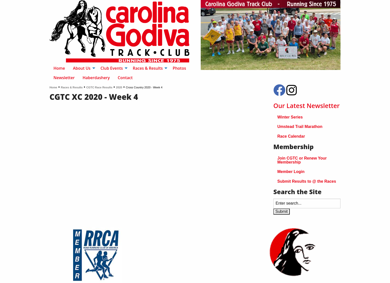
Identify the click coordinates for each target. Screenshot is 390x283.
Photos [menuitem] (179, 68)
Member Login (290, 172)
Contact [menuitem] (125, 77)
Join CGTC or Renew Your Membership (302, 160)
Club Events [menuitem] (111, 68)
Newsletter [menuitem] (64, 77)
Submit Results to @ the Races (306, 181)
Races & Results (72, 87)
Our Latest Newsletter (306, 105)
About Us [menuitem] (82, 68)
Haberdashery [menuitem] (96, 77)
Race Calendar (291, 136)
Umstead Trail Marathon (299, 126)
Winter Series (290, 117)
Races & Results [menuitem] (148, 68)
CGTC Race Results (99, 87)
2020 (119, 87)
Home (53, 87)
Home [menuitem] (59, 68)
